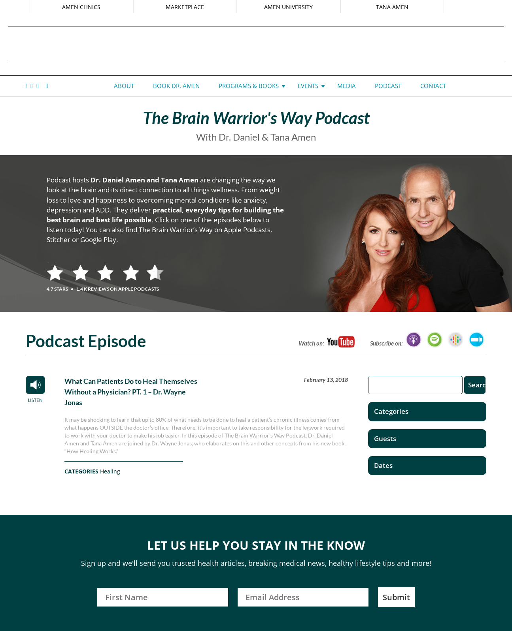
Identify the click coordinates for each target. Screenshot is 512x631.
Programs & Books (249, 86)
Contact (433, 86)
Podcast (388, 86)
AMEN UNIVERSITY (288, 7)
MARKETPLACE (185, 7)
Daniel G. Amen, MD (256, 44)
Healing (110, 471)
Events (308, 86)
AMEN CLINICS (82, 7)
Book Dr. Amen (176, 86)
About (124, 86)
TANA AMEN (391, 7)
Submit (396, 597)
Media (346, 86)
